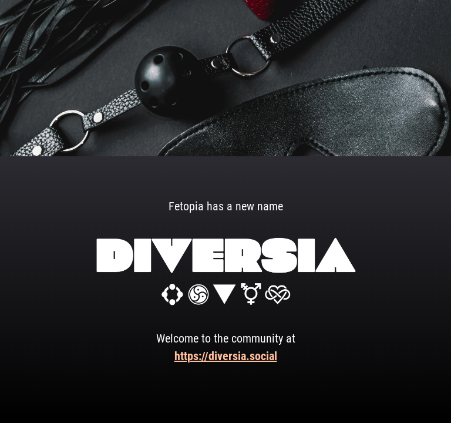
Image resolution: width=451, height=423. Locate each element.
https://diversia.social (225, 356)
